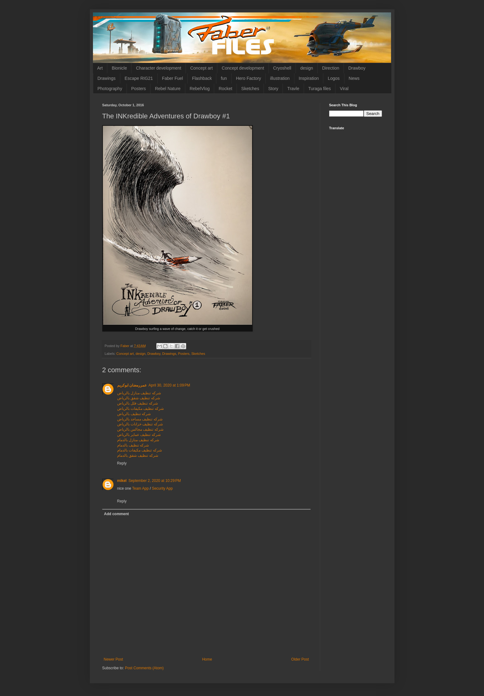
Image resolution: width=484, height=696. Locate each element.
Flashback (202, 78)
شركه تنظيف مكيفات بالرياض (140, 408)
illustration (280, 78)
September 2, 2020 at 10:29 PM (154, 480)
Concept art (201, 68)
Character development (158, 68)
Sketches (250, 88)
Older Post (300, 659)
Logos (333, 78)
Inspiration (309, 78)
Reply (122, 463)
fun (224, 78)
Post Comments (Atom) (144, 668)
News (354, 78)
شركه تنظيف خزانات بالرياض (140, 424)
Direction (330, 68)
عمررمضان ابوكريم (132, 385)
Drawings (107, 78)
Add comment (116, 514)
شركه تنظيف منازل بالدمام (138, 440)
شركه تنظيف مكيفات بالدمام (139, 450)
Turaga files (319, 88)
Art (100, 68)
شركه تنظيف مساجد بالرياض (140, 419)
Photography (110, 88)
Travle (293, 88)
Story (273, 88)
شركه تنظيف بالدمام (133, 445)
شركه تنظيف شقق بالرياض (138, 398)
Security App (162, 488)
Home (207, 659)
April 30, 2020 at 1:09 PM (169, 385)
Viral (344, 88)
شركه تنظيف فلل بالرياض (137, 403)
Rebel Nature (168, 88)
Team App (140, 488)
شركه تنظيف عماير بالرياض (139, 435)
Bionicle (119, 68)
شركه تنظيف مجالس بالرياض (140, 429)
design (306, 68)
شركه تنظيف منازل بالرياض (139, 393)
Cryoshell (282, 68)
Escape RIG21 (139, 78)
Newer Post (113, 659)
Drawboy (356, 68)
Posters (138, 88)
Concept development (243, 68)
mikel (122, 480)
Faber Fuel (172, 78)
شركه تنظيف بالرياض (134, 414)
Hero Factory (248, 78)
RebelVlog (200, 88)
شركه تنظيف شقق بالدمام (137, 455)
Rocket (225, 88)
